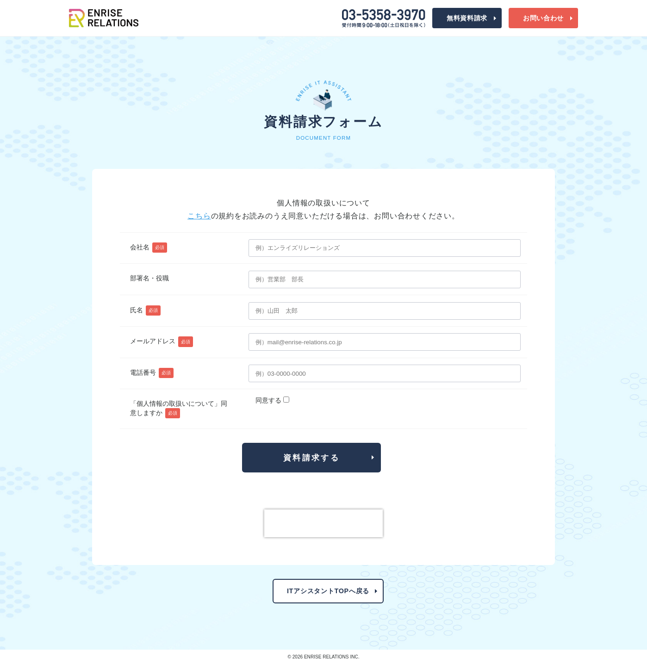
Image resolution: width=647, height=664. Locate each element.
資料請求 (467, 18)
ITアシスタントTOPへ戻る (328, 591)
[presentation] (323, 523)
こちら (199, 216)
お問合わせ (543, 18)
